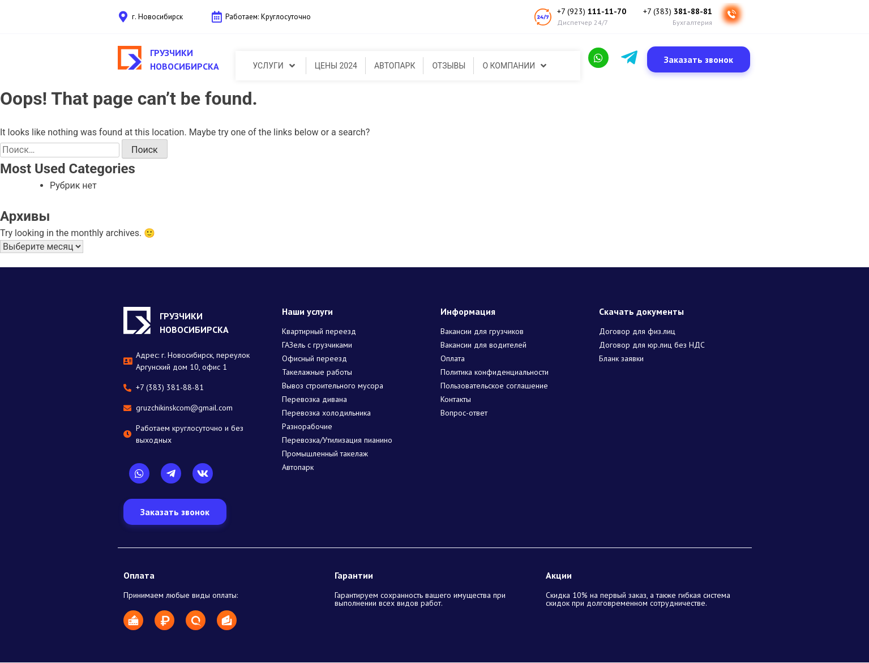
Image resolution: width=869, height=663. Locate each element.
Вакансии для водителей (483, 345)
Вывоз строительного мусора (332, 386)
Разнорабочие (307, 427)
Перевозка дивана (314, 400)
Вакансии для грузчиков (482, 332)
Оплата (452, 359)
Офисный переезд (314, 359)
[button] (698, 60)
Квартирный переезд (319, 332)
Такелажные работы (317, 372)
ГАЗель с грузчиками (317, 345)
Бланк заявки (621, 359)
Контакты (455, 400)
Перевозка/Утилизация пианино (337, 440)
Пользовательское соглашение (494, 386)
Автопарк (298, 468)
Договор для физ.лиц (637, 332)
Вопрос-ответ (463, 413)
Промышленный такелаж (325, 454)
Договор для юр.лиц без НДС (652, 345)
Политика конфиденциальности (494, 372)
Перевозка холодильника (326, 413)
